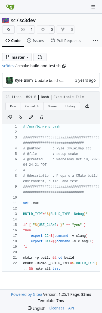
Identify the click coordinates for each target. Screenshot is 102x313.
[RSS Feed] (8, 29)
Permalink (32, 106)
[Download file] (87, 106)
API (71, 308)
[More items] (95, 41)
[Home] (10, 7)
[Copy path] (64, 66)
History (71, 106)
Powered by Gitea (26, 294)
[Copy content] (9, 117)
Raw (13, 106)
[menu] (36, 308)
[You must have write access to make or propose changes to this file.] (41, 117)
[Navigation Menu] (93, 6)
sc (13, 20)
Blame (52, 106)
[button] (40, 57)
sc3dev (27, 20)
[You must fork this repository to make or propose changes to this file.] (31, 117)
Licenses (56, 308)
